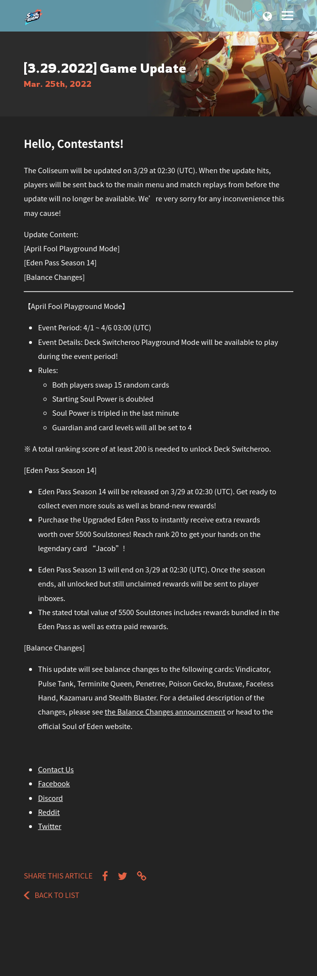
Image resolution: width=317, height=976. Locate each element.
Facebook (54, 783)
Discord (50, 798)
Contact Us (56, 769)
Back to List (51, 895)
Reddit (49, 812)
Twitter (49, 826)
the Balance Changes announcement (165, 711)
